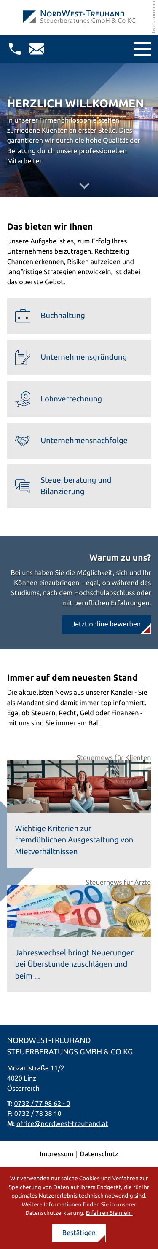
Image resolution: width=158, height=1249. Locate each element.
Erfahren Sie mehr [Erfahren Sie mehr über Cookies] (109, 1212)
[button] (14, 48)
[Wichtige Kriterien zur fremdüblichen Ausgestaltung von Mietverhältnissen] (79, 814)
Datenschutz (99, 1154)
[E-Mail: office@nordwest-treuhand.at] (36, 48)
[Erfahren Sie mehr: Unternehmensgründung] (79, 358)
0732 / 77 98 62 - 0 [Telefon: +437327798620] (42, 1103)
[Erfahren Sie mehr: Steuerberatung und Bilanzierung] (79, 486)
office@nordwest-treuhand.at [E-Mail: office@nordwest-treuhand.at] (62, 1124)
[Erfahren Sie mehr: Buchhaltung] (79, 316)
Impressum (56, 1154)
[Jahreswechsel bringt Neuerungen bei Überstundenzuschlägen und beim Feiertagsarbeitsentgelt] (79, 938)
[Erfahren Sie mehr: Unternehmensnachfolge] (79, 441)
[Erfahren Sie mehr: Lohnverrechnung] (79, 399)
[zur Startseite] (79, 17)
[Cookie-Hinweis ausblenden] (79, 1233)
